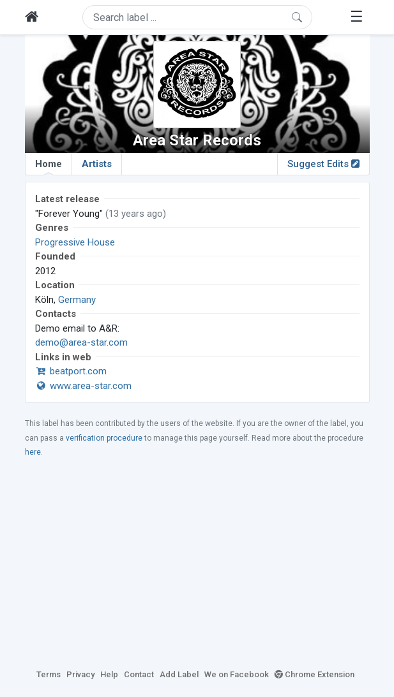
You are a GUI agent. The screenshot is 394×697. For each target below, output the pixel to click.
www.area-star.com (83, 386)
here (33, 452)
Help (109, 674)
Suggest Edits (323, 164)
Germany (77, 299)
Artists (97, 164)
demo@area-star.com (81, 342)
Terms (48, 674)
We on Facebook (236, 674)
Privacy (80, 674)
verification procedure (104, 438)
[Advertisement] (197, 562)
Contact (139, 674)
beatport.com (71, 371)
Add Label (179, 674)
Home (48, 166)
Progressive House (75, 242)
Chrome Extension (314, 674)
